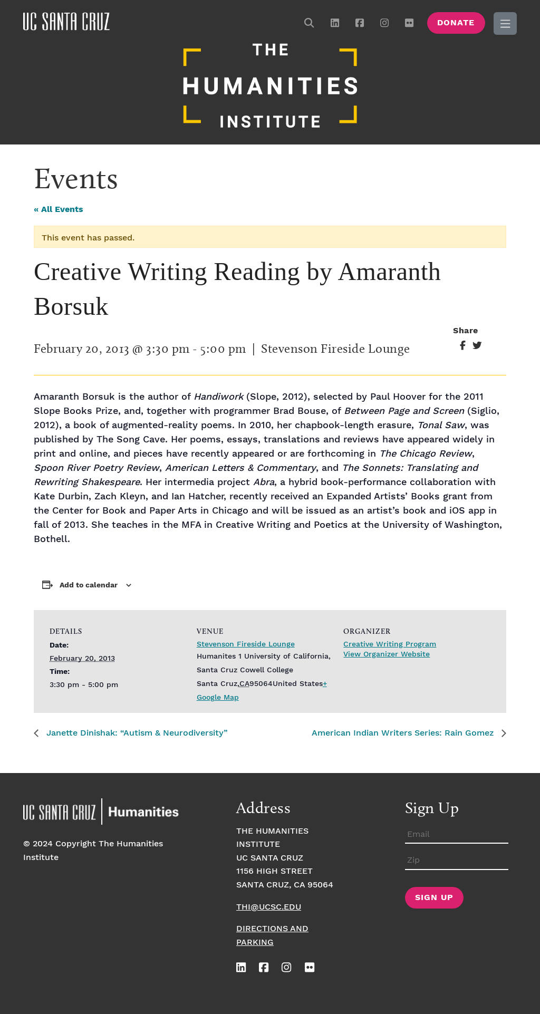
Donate (456, 22)
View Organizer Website (386, 654)
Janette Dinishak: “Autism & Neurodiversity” (136, 733)
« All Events (58, 209)
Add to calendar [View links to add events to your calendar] (89, 585)
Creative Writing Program (389, 644)
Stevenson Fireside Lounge (246, 644)
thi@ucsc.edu (268, 907)
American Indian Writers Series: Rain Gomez (404, 733)
